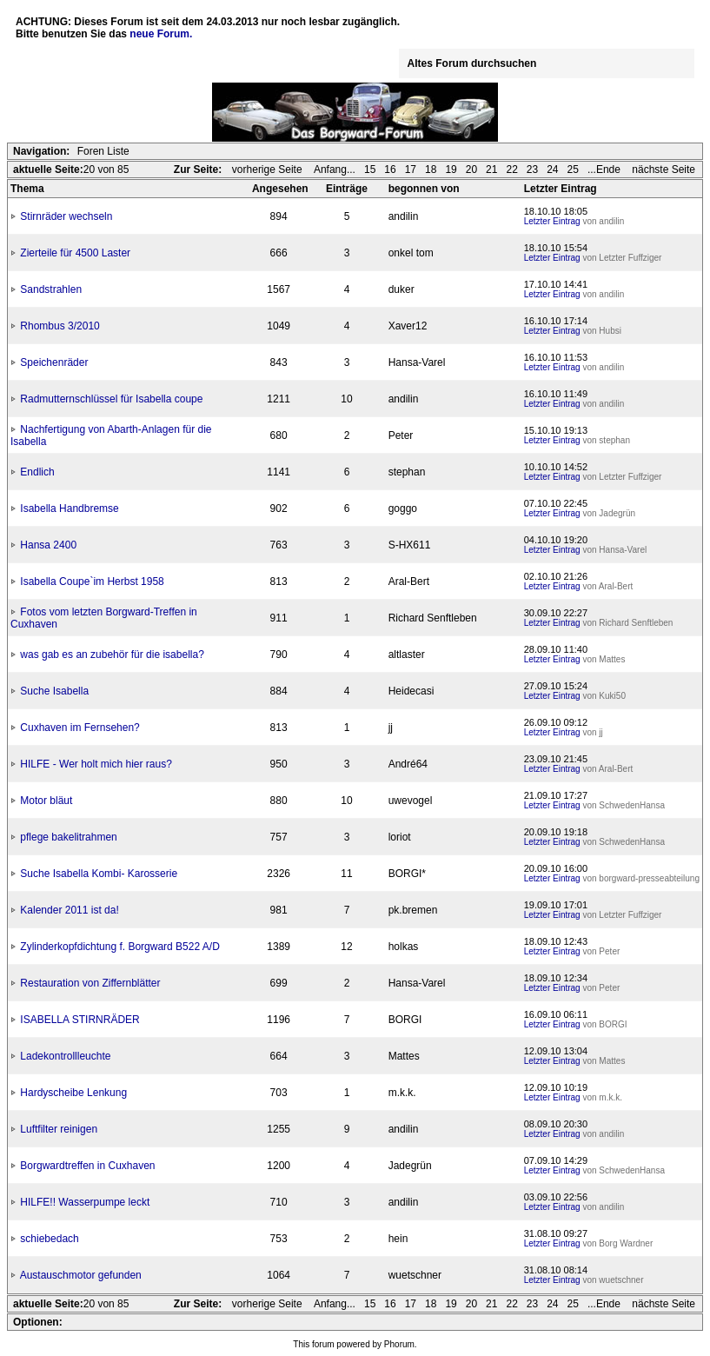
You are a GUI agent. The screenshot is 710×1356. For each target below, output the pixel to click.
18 (430, 169)
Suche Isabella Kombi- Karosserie (98, 873)
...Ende (605, 169)
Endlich (37, 472)
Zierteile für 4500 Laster (75, 253)
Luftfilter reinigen (58, 1129)
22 (511, 169)
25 (573, 169)
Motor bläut (46, 800)
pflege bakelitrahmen (68, 837)
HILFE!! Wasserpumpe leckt (84, 1202)
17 (410, 169)
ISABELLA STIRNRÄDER (79, 1020)
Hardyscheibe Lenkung (73, 1093)
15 (369, 169)
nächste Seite (663, 169)
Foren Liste (103, 151)
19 (450, 169)
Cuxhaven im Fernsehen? (79, 727)
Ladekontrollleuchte (65, 1056)
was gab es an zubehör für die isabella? (111, 654)
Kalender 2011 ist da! (69, 910)
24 (552, 169)
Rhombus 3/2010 (59, 326)
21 (491, 169)
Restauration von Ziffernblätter (90, 983)
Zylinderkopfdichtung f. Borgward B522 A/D (119, 947)
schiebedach (49, 1239)
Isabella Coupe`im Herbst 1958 (91, 581)
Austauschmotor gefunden (81, 1275)
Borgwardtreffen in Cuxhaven (87, 1166)
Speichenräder (54, 362)
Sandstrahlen (51, 289)
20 (471, 169)
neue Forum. (160, 34)
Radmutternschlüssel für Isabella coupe (111, 399)
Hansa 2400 (48, 545)
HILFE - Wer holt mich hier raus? (96, 764)
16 (389, 169)
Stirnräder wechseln (66, 216)
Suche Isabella (54, 691)
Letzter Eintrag (552, 221)
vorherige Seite (268, 169)
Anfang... (334, 169)
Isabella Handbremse (69, 508)
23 (532, 169)
